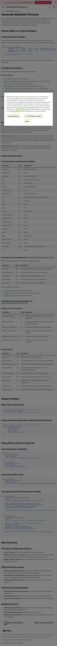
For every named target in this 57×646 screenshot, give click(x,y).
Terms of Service (20, 109)
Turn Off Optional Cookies (33, 116)
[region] (28, 109)
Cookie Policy (31, 107)
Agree (27, 121)
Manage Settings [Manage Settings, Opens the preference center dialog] (13, 116)
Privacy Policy (20, 107)
